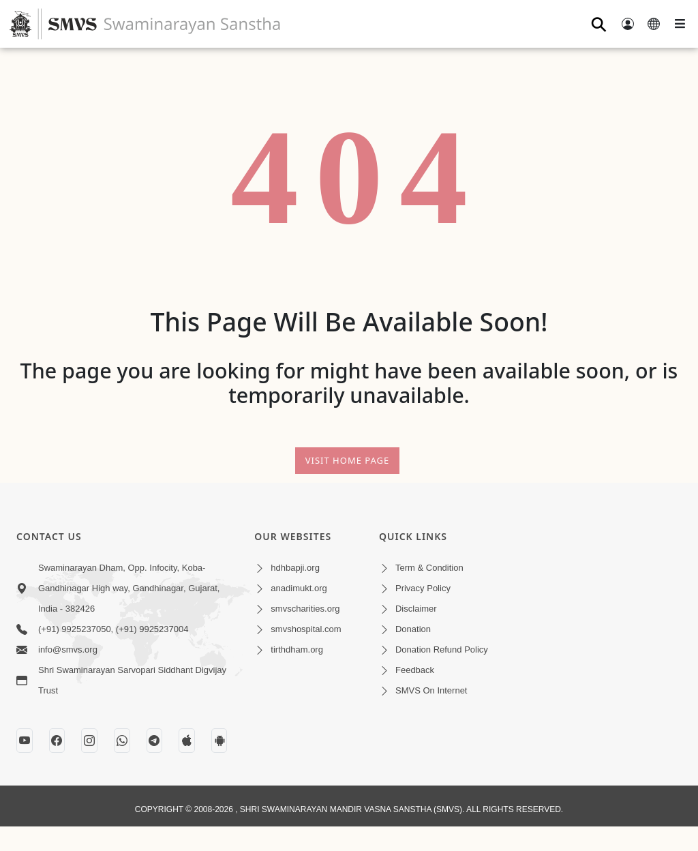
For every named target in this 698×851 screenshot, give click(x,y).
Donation (413, 629)
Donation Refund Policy (441, 649)
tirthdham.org (297, 649)
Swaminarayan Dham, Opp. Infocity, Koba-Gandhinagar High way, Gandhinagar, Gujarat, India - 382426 (128, 588)
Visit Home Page (347, 460)
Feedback (414, 670)
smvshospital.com (306, 629)
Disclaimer (416, 608)
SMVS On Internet (431, 690)
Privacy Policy (423, 588)
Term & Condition (429, 568)
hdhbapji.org (295, 568)
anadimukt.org (299, 588)
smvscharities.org (305, 608)
